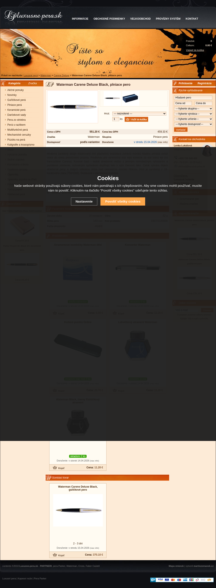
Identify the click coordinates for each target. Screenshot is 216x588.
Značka (32, 83)
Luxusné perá (31, 75)
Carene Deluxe (61, 75)
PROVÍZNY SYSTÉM (168, 18)
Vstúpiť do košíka (195, 50)
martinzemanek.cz (204, 566)
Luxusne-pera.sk (28, 566)
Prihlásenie (185, 83)
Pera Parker (40, 578)
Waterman (45, 75)
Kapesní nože (25, 578)
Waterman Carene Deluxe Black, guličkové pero (78, 488)
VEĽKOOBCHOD (140, 18)
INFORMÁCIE (80, 18)
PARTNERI (46, 566)
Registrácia (204, 83)
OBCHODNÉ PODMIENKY (109, 18)
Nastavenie (84, 201)
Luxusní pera (9, 578)
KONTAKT (192, 18)
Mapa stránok (176, 566)
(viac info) (162, 142)
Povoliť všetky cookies (122, 201)
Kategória (13, 83)
